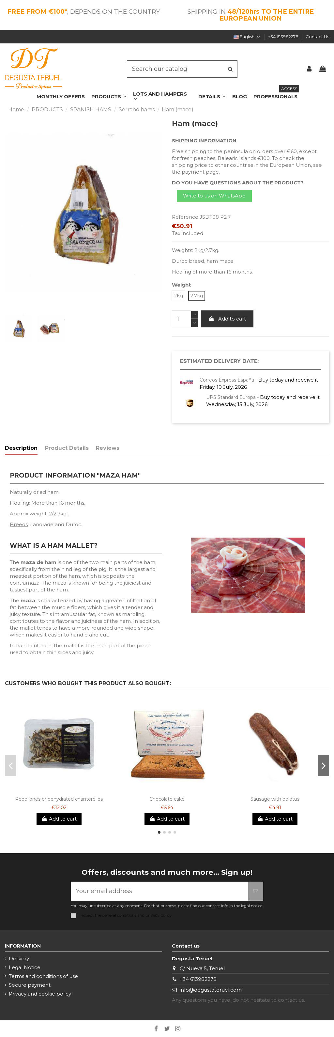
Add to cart (227, 319)
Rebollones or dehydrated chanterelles (59, 799)
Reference (185, 217)
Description (21, 448)
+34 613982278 (283, 36)
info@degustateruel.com (211, 990)
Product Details (67, 448)
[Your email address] (159, 891)
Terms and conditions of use (43, 976)
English (247, 36)
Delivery (19, 958)
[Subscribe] (255, 891)
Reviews (107, 448)
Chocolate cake (167, 799)
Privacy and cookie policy (40, 994)
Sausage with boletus (274, 799)
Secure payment (30, 985)
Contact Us (317, 36)
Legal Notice (24, 967)
